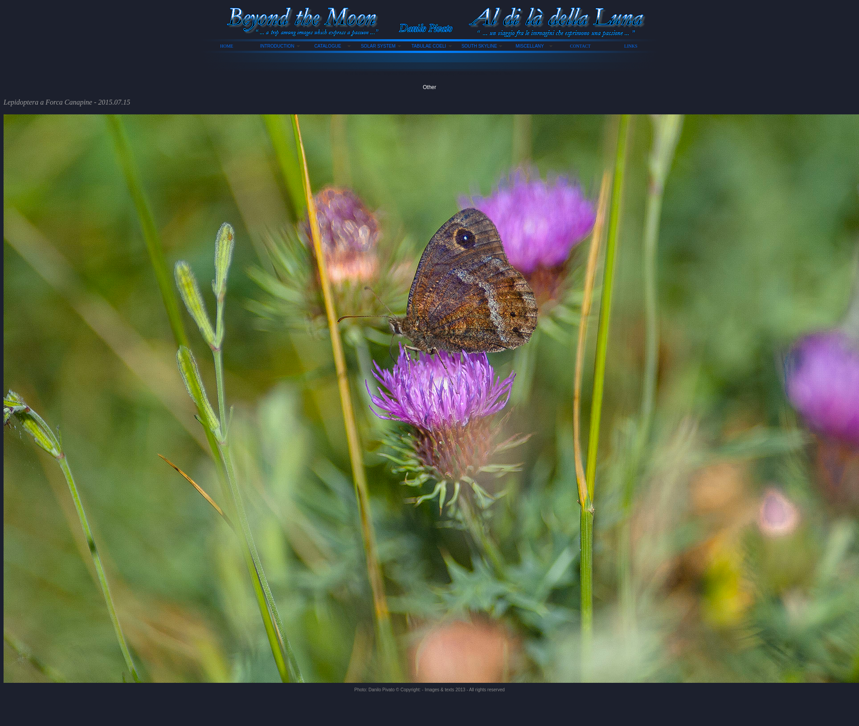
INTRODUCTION (277, 46)
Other (429, 87)
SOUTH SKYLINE (479, 46)
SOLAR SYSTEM (378, 46)
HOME (226, 46)
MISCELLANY (529, 46)
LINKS (630, 46)
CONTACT (580, 46)
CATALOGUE (327, 46)
